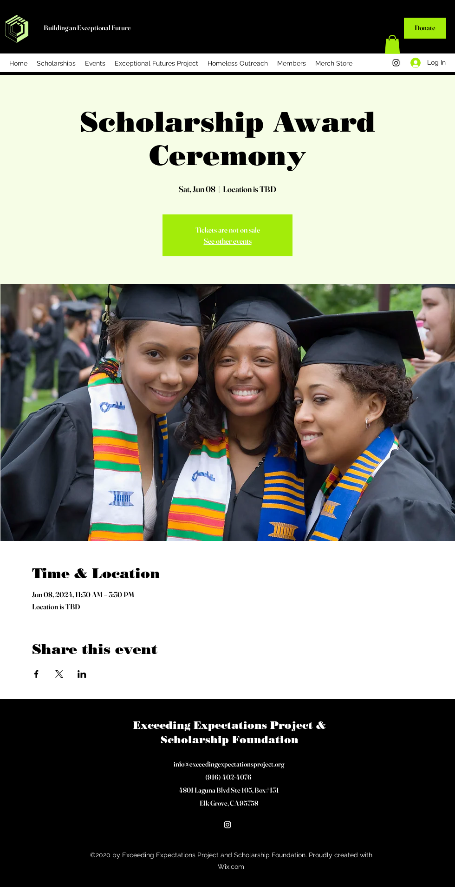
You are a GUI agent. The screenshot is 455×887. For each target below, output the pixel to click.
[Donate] (425, 28)
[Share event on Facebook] (36, 674)
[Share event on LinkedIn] (82, 674)
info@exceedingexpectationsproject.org (229, 764)
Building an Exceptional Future (87, 27)
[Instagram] (396, 62)
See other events (228, 241)
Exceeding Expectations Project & (229, 725)
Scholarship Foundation (230, 740)
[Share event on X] (59, 674)
